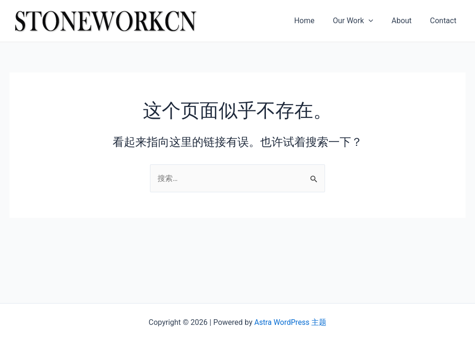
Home (315, 20)
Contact (444, 20)
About (406, 20)
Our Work (361, 21)
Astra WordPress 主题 (290, 322)
